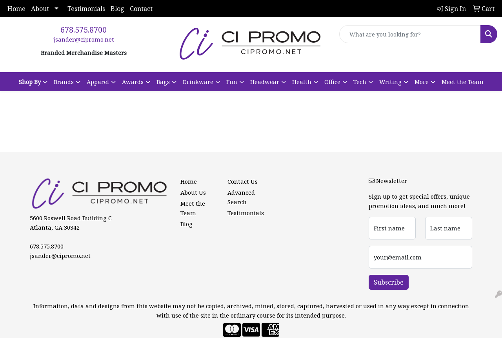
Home (16, 8)
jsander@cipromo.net (83, 39)
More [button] (422, 82)
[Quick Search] (410, 34)
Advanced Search (241, 197)
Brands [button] (64, 82)
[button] (33, 81)
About (40, 8)
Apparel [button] (98, 82)
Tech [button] (359, 82)
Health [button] (301, 82)
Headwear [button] (264, 82)
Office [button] (332, 82)
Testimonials (86, 8)
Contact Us (242, 181)
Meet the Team (463, 82)
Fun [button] (231, 82)
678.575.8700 (83, 29)
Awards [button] (133, 82)
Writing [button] (390, 82)
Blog (117, 8)
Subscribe (389, 282)
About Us (193, 192)
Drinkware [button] (198, 82)
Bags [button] (163, 82)
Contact (141, 8)
